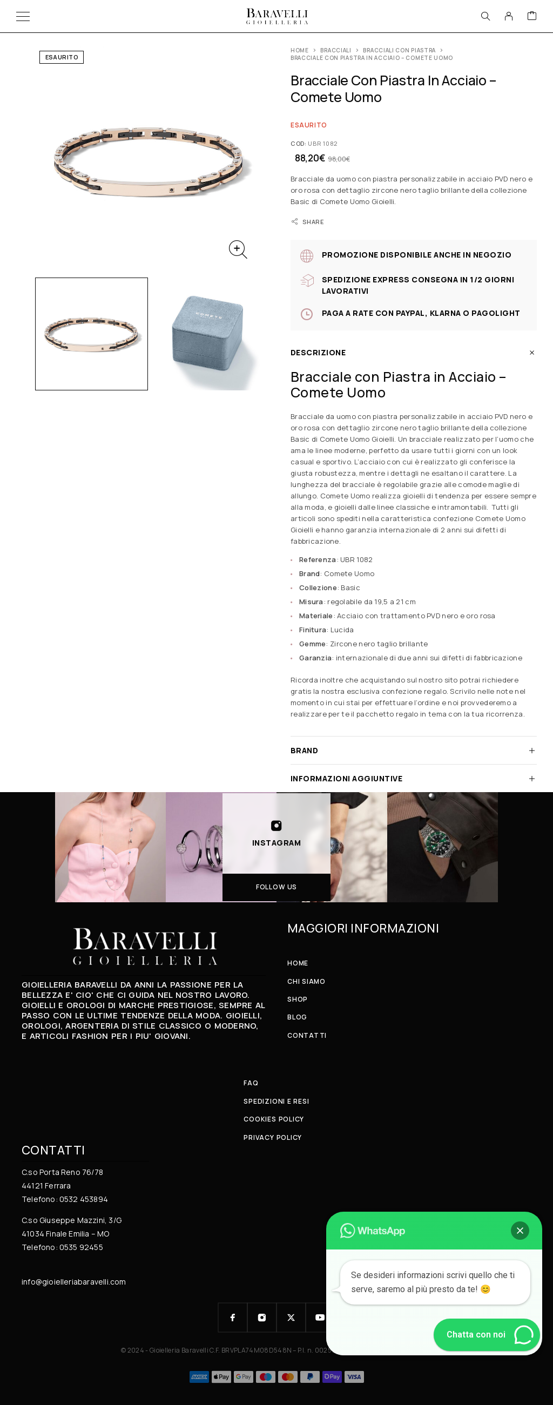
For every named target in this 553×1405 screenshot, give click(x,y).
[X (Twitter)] (291, 1317)
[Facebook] (232, 1317)
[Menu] (23, 16)
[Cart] (532, 16)
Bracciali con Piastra (399, 50)
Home (300, 50)
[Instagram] (261, 1317)
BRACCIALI (335, 50)
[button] (520, 1230)
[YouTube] (320, 1317)
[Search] (485, 16)
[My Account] (509, 16)
